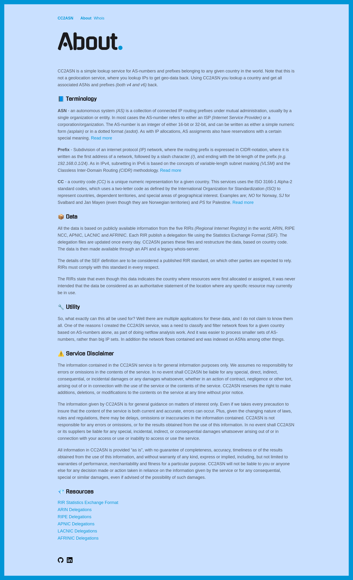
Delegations (80, 509)
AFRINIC (66, 538)
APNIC (64, 524)
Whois (99, 18)
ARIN (63, 509)
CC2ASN (65, 18)
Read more (101, 138)
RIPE (63, 516)
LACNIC (65, 531)
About (85, 18)
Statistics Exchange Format (92, 502)
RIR (61, 502)
